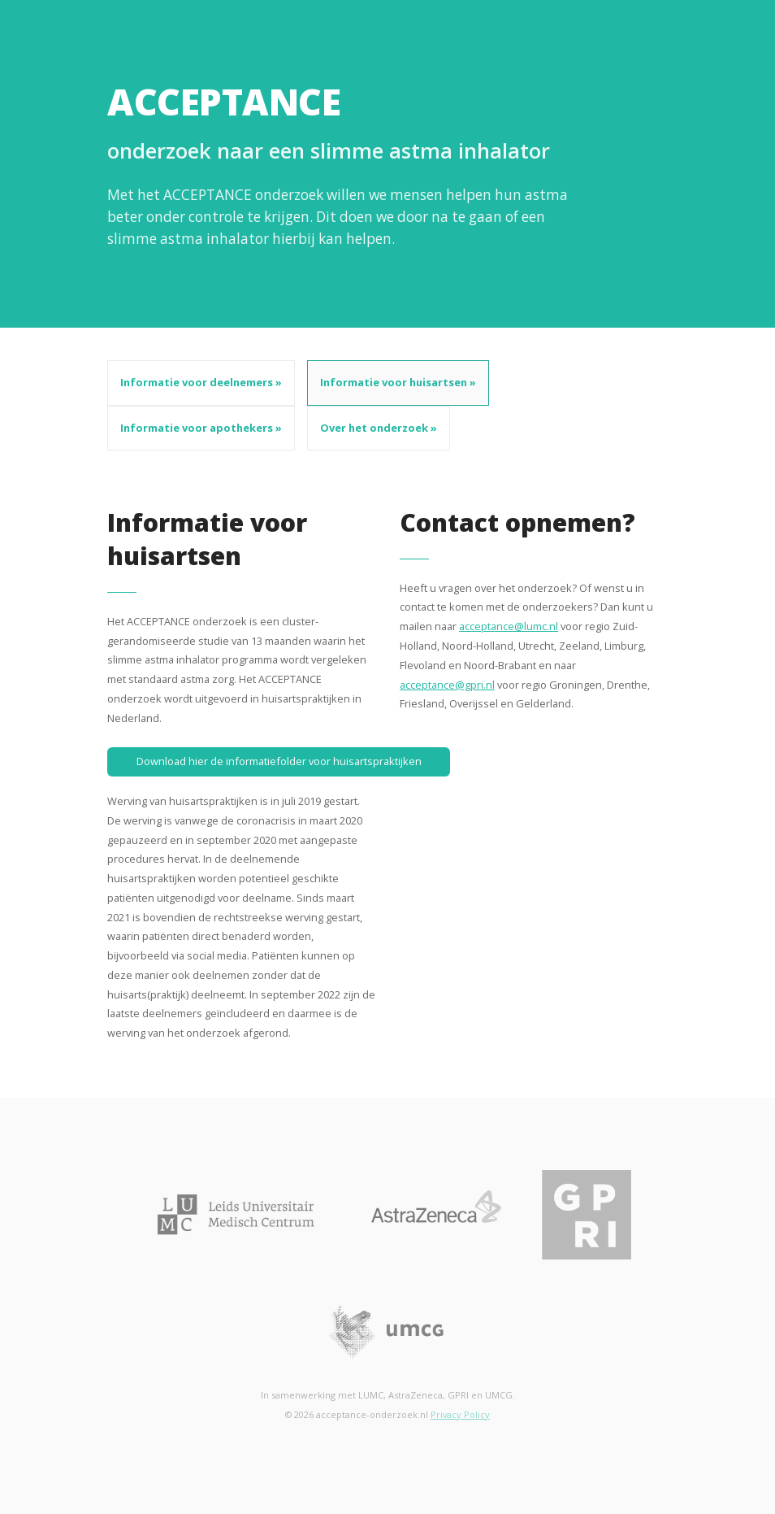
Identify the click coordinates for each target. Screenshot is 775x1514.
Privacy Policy (460, 1414)
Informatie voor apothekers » (201, 427)
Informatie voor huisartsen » (398, 382)
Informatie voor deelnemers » (201, 382)
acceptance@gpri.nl (447, 684)
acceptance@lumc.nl (508, 626)
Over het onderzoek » (378, 427)
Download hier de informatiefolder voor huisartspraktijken (279, 761)
